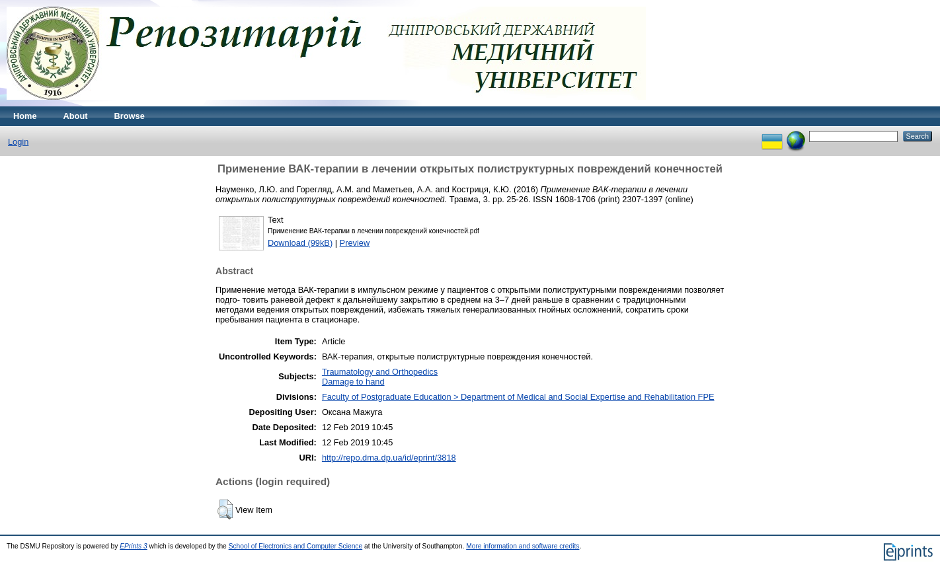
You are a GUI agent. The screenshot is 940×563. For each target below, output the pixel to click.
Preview (355, 243)
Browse (129, 116)
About (75, 116)
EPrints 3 (133, 546)
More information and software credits (522, 546)
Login (18, 142)
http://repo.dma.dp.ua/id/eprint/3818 (389, 458)
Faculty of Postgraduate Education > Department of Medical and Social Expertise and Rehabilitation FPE (518, 397)
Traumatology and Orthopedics (380, 372)
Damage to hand (353, 382)
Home (25, 116)
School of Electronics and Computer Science (296, 546)
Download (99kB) (300, 243)
